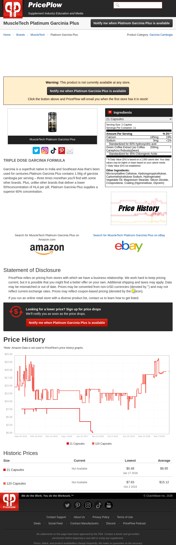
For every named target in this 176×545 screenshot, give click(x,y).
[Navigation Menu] (168, 5)
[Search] (137, 5)
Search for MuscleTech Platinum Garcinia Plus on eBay (129, 228)
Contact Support (56, 510)
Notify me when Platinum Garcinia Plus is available (132, 23)
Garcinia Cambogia (161, 34)
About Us (79, 510)
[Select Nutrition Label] (139, 112)
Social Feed (55, 517)
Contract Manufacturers (84, 517)
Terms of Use (125, 510)
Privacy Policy (101, 510)
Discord (110, 517)
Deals (37, 517)
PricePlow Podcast (134, 517)
